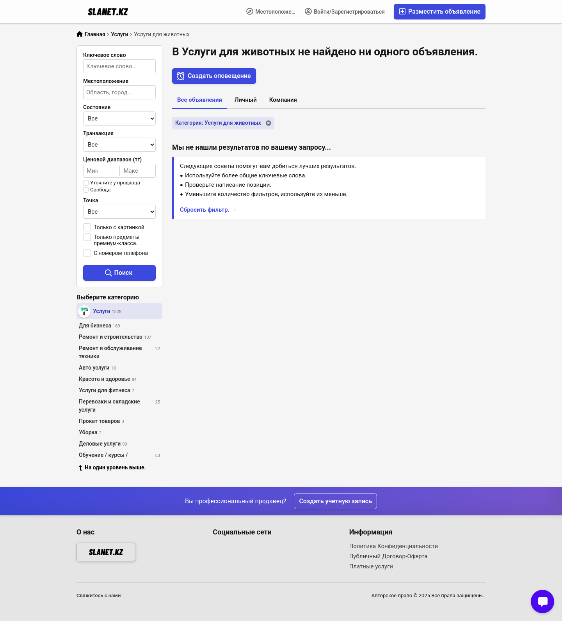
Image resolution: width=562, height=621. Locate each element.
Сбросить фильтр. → (208, 209)
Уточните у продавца (115, 183)
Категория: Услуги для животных (218, 123)
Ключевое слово (104, 55)
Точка (90, 200)
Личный (246, 99)
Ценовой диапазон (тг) (112, 159)
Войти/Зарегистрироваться (345, 11)
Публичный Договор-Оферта (388, 556)
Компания (283, 99)
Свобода (100, 190)
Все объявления (199, 99)
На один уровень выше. (112, 467)
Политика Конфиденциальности (393, 546)
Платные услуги (371, 566)
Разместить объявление (439, 11)
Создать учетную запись (335, 501)
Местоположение (273, 11)
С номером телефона (121, 253)
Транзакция (98, 133)
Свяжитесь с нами (98, 595)
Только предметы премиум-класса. (116, 240)
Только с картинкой (119, 227)
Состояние (96, 107)
